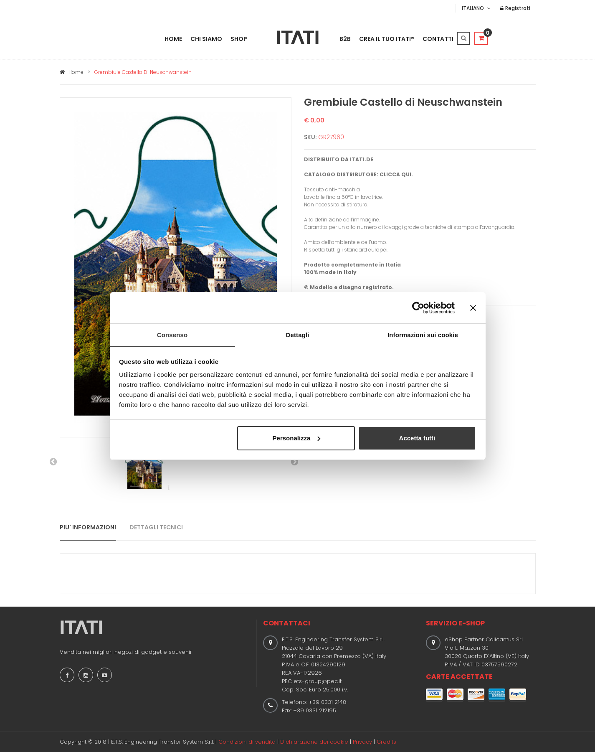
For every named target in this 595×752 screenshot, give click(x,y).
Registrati (516, 8)
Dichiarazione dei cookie (314, 742)
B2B (345, 39)
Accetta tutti (417, 438)
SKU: (310, 137)
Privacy (362, 742)
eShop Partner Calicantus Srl (484, 639)
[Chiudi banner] (473, 307)
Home (173, 39)
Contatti (438, 39)
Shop (238, 39)
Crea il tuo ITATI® (386, 39)
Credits (386, 742)
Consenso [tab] (172, 334)
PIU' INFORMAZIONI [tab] (88, 527)
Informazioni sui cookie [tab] (422, 334)
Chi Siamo (206, 39)
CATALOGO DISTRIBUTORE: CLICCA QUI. (358, 174)
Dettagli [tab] (297, 334)
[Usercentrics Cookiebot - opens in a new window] (418, 307)
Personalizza (297, 438)
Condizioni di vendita (247, 742)
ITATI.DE (361, 159)
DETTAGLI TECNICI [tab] (156, 527)
